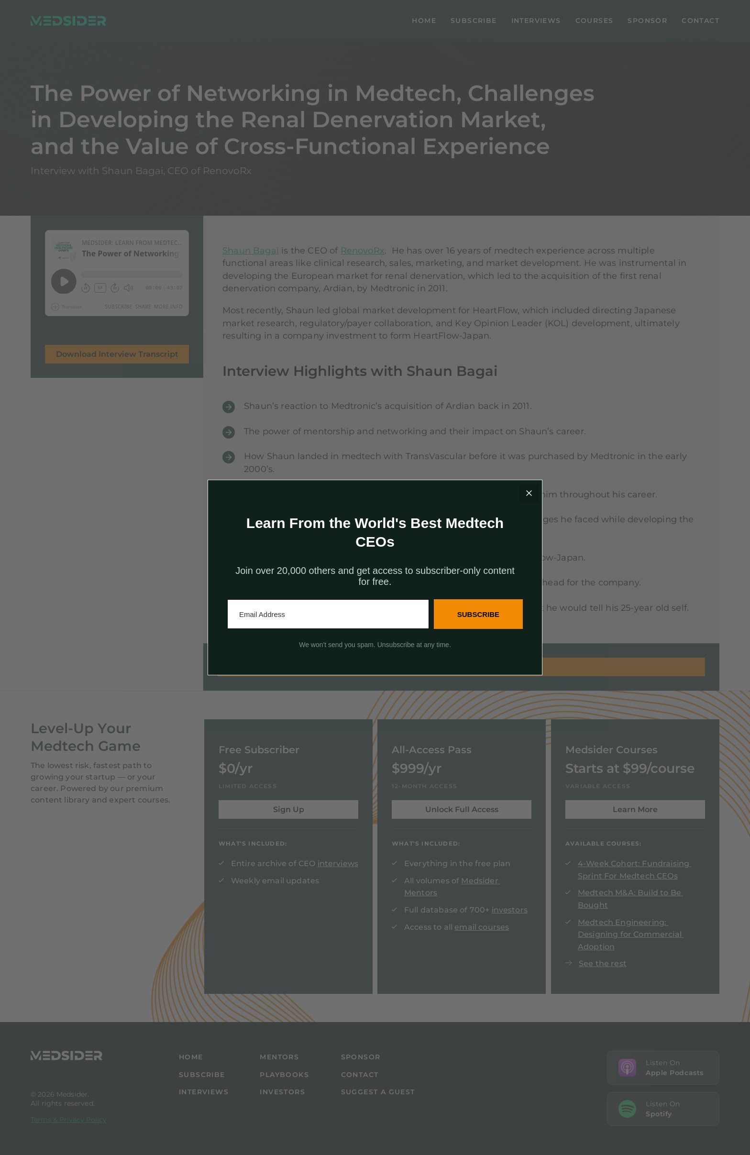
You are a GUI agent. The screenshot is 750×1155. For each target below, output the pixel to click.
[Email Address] (328, 613)
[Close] (529, 493)
